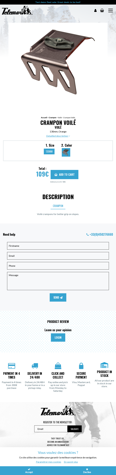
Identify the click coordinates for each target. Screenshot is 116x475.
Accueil (44, 117)
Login (58, 337)
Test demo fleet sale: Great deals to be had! (58, 2)
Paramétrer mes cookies (48, 461)
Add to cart (64, 174)
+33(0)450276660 (101, 234)
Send (58, 297)
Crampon (52, 117)
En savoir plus (71, 461)
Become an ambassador (58, 441)
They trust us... (58, 438)
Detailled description (58, 135)
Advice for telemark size (58, 445)
